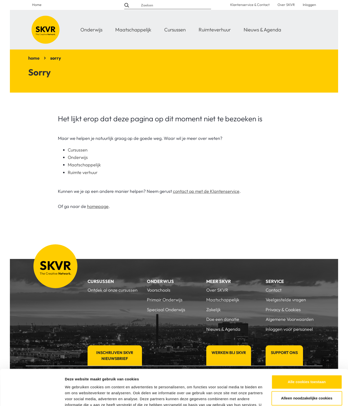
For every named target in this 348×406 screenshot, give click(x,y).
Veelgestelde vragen (286, 300)
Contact (273, 290)
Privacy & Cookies (283, 309)
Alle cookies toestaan (306, 354)
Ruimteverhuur (215, 29)
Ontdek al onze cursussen (113, 290)
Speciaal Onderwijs (166, 309)
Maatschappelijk (133, 29)
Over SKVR (286, 4)
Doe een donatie (222, 319)
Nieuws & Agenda (262, 29)
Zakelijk (213, 309)
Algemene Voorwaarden (290, 319)
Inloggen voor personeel (289, 329)
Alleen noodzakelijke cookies (306, 370)
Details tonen (76, 396)
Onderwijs (91, 29)
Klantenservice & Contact (250, 4)
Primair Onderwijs (165, 300)
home (34, 58)
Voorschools (158, 290)
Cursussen (175, 29)
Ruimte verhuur (82, 172)
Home (37, 4)
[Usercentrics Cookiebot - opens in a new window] (32, 396)
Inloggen (309, 4)
